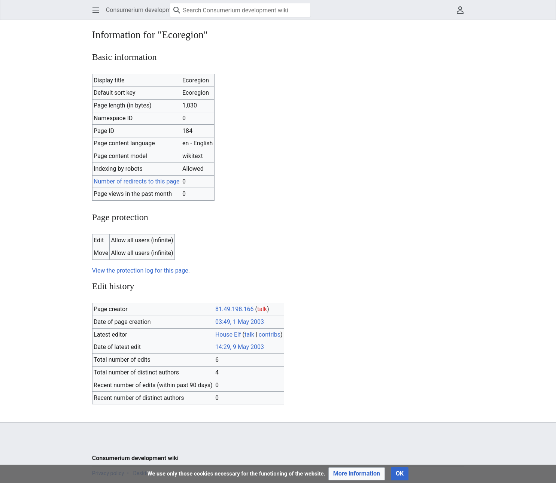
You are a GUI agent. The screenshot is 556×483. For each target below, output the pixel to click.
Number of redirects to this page (137, 181)
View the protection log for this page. (141, 270)
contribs (269, 334)
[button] (96, 10)
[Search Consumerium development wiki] (240, 10)
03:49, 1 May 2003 (239, 321)
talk (262, 309)
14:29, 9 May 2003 (239, 346)
